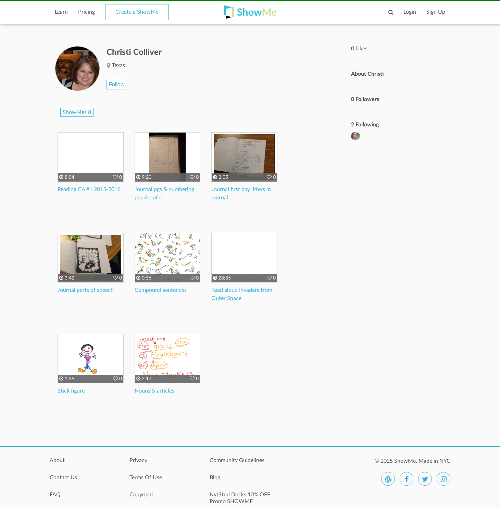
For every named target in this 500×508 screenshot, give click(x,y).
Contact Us (63, 477)
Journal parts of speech (86, 290)
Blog (215, 477)
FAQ (55, 494)
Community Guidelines (237, 460)
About (57, 460)
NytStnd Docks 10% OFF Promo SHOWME (240, 498)
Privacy (138, 460)
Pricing (86, 12)
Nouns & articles (154, 391)
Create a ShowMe (137, 12)
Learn (61, 12)
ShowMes (77, 112)
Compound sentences (161, 290)
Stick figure (71, 391)
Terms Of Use (145, 477)
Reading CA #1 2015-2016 (89, 189)
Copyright (141, 494)
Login (409, 12)
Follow (116, 84)
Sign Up (435, 12)
